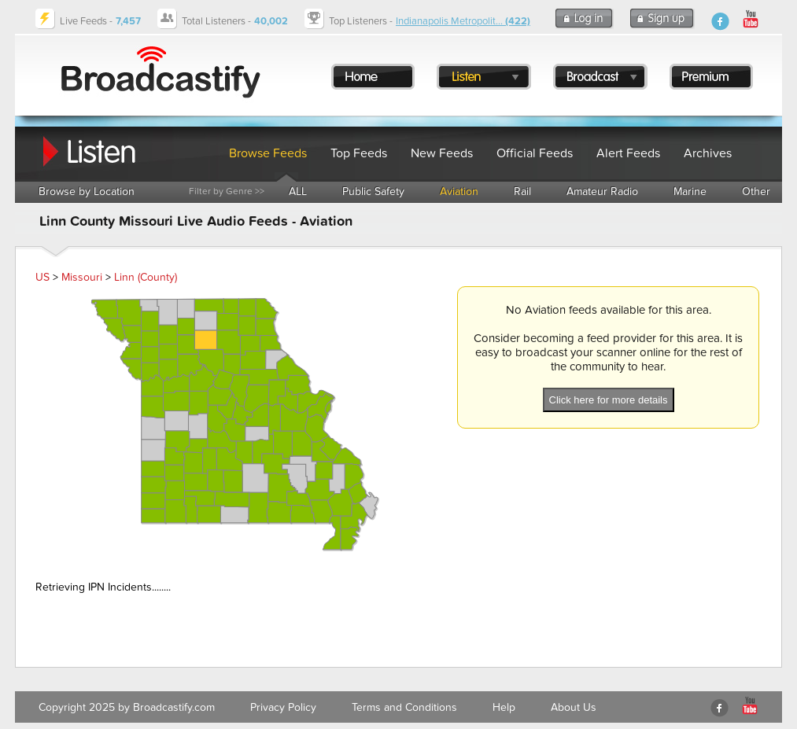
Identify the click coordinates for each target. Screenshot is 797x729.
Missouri (81, 277)
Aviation (459, 191)
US (42, 277)
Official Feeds (534, 153)
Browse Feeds (268, 153)
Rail (522, 191)
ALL (298, 191)
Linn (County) (145, 277)
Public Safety (373, 191)
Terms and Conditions (404, 707)
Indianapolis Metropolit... (463, 21)
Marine (690, 191)
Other (756, 191)
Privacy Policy (283, 707)
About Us (573, 707)
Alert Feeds (628, 153)
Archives (708, 153)
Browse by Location (87, 191)
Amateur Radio (602, 191)
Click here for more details (608, 400)
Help (504, 707)
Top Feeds (358, 153)
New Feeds (442, 153)
